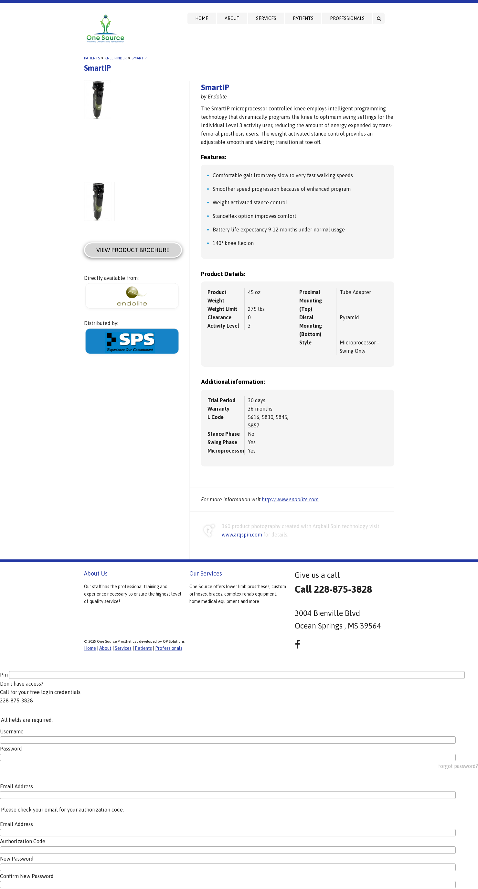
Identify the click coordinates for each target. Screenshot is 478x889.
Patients (303, 18)
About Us (96, 573)
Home (201, 18)
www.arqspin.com (242, 534)
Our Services (205, 573)
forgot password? (458, 766)
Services (266, 18)
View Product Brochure (132, 250)
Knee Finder (116, 58)
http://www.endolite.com (290, 499)
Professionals (347, 18)
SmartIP (139, 58)
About (232, 18)
